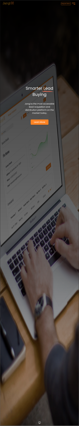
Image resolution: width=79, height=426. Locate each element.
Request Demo (66, 3)
